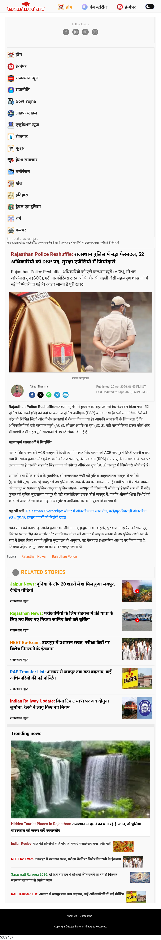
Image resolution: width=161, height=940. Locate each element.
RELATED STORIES (43, 572)
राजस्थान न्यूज (29, 239)
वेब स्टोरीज (95, 7)
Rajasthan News (34, 557)
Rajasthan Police (64, 557)
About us (72, 916)
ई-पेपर (126, 7)
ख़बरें (16, 239)
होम (65, 7)
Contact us (86, 916)
